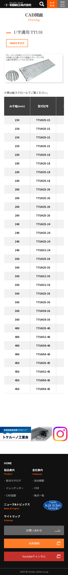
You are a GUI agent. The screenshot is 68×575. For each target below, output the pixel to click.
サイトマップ (12, 516)
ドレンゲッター (15, 488)
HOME (8, 463)
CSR (36, 488)
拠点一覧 (39, 495)
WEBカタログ (17, 43)
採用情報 (52, 4)
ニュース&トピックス (17, 504)
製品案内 (9, 470)
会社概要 (39, 480)
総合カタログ (13, 480)
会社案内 (37, 470)
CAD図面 (11, 495)
